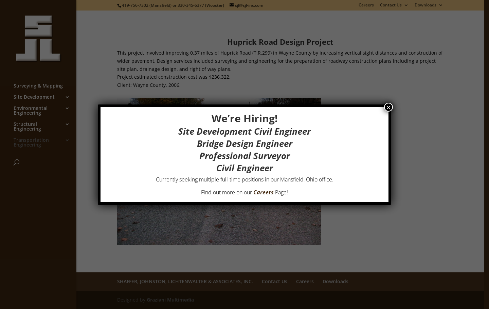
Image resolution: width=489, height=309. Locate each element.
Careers (263, 192)
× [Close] (388, 107)
